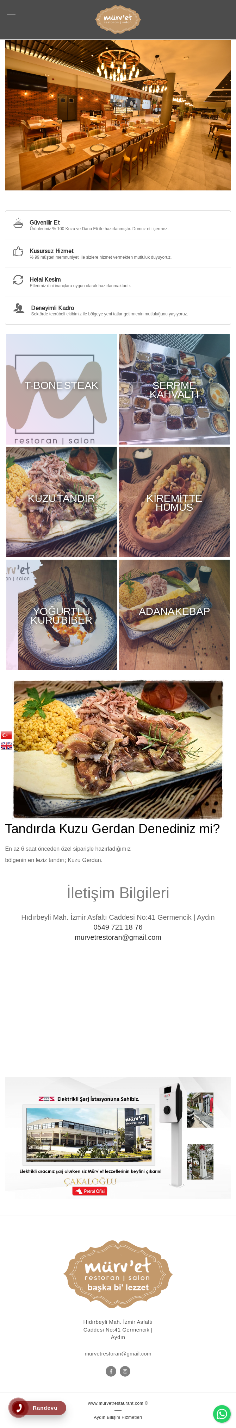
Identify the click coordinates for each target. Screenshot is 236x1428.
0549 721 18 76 (117, 927)
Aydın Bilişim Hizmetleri (118, 1417)
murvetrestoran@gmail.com (118, 937)
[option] (118, 115)
